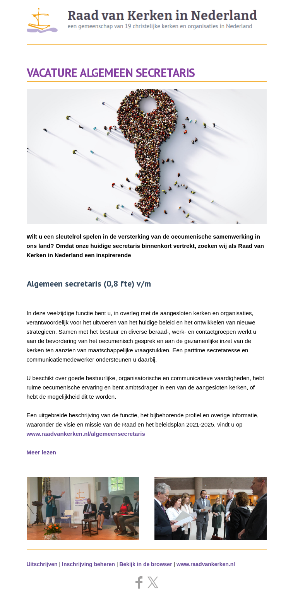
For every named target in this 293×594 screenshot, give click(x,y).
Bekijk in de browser (145, 564)
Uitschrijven (42, 564)
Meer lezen (42, 452)
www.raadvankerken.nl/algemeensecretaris (86, 433)
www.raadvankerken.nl (205, 564)
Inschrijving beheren (88, 564)
